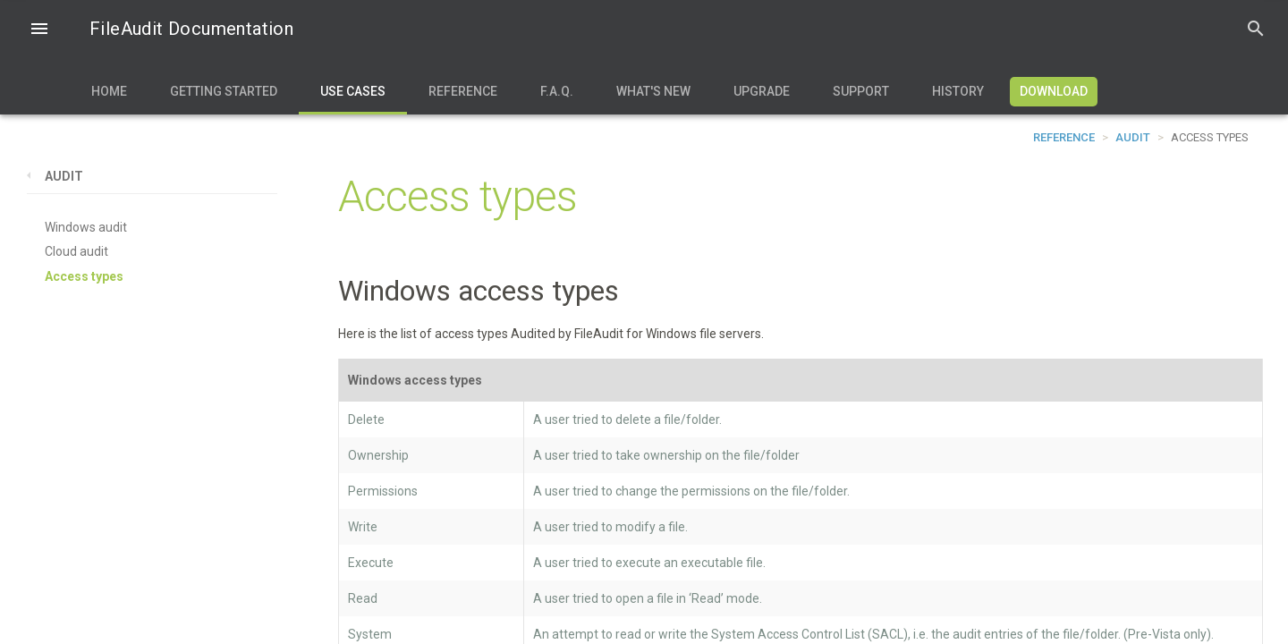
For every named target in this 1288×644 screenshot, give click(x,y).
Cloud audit (76, 251)
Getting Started (223, 91)
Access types (84, 276)
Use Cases (353, 91)
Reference (462, 91)
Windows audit (86, 227)
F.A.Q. (556, 91)
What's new (653, 91)
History (958, 91)
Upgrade (761, 91)
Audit (1132, 137)
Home (109, 91)
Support (861, 91)
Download (1054, 91)
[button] (39, 30)
